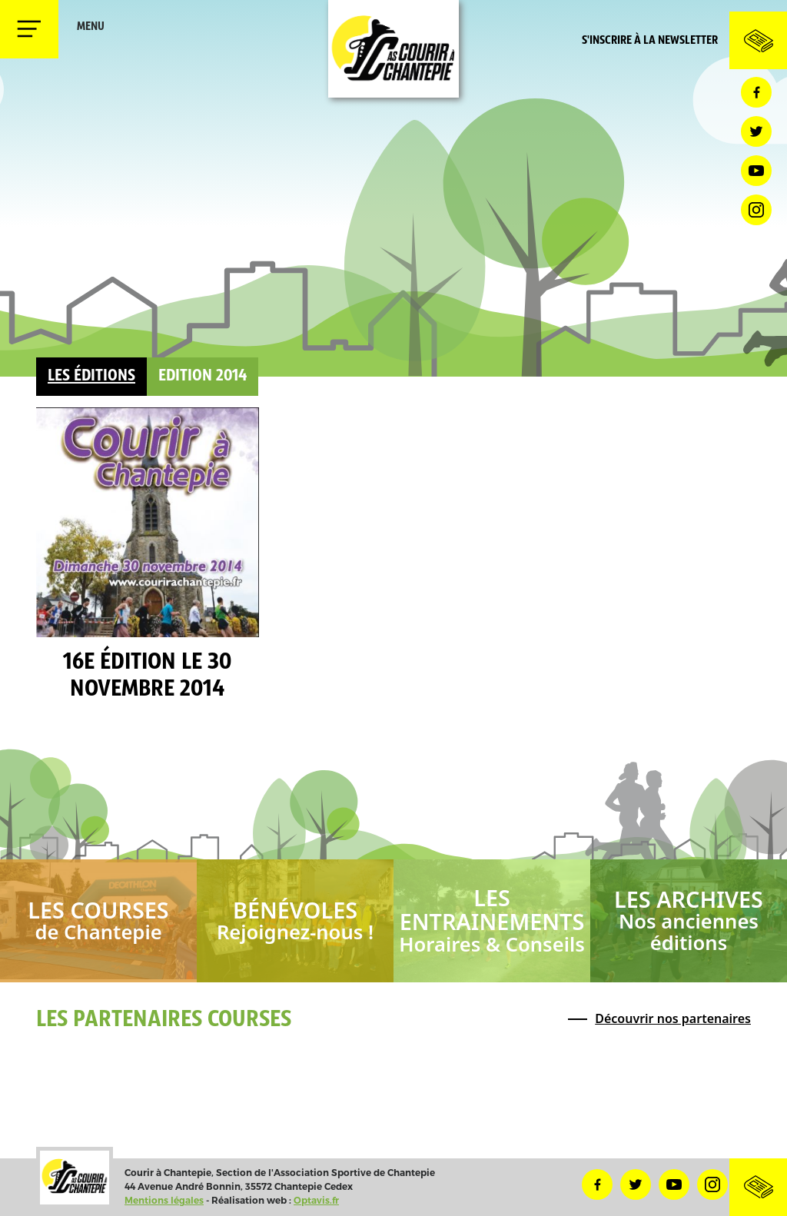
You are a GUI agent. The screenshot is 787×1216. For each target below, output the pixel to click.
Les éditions (91, 376)
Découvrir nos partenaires (673, 1018)
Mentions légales (164, 1200)
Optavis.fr (316, 1200)
